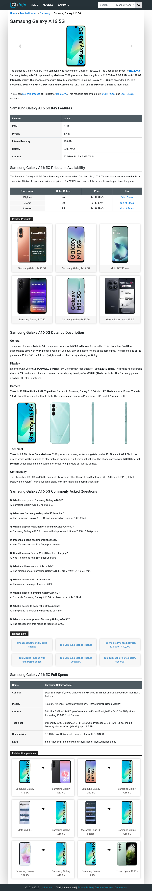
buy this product (31, 93)
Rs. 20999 (61, 93)
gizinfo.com (47, 887)
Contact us (121, 887)
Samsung (45, 13)
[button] (20, 46)
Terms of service (104, 887)
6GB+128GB (109, 93)
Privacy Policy (85, 887)
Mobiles (48, 4)
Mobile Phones (28, 13)
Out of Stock (127, 203)
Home (34, 4)
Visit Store (127, 197)
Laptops (63, 4)
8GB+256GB (127, 93)
